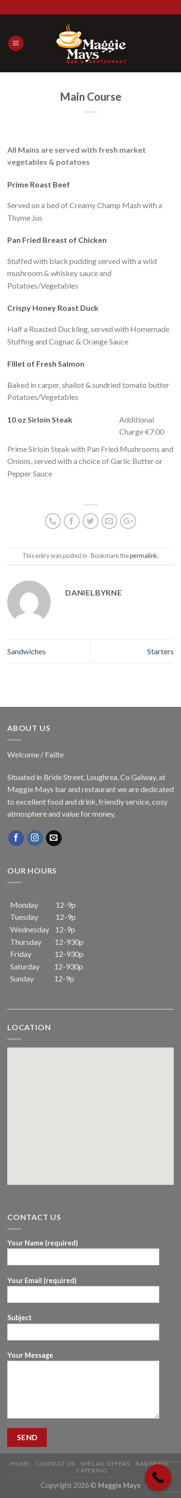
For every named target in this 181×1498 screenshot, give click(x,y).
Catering (91, 1470)
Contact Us (55, 1463)
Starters (160, 651)
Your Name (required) (83, 1255)
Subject (83, 1330)
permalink (143, 555)
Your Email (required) (83, 1293)
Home (20, 1463)
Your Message (83, 1388)
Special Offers (105, 1463)
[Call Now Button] (158, 1477)
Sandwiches (26, 651)
